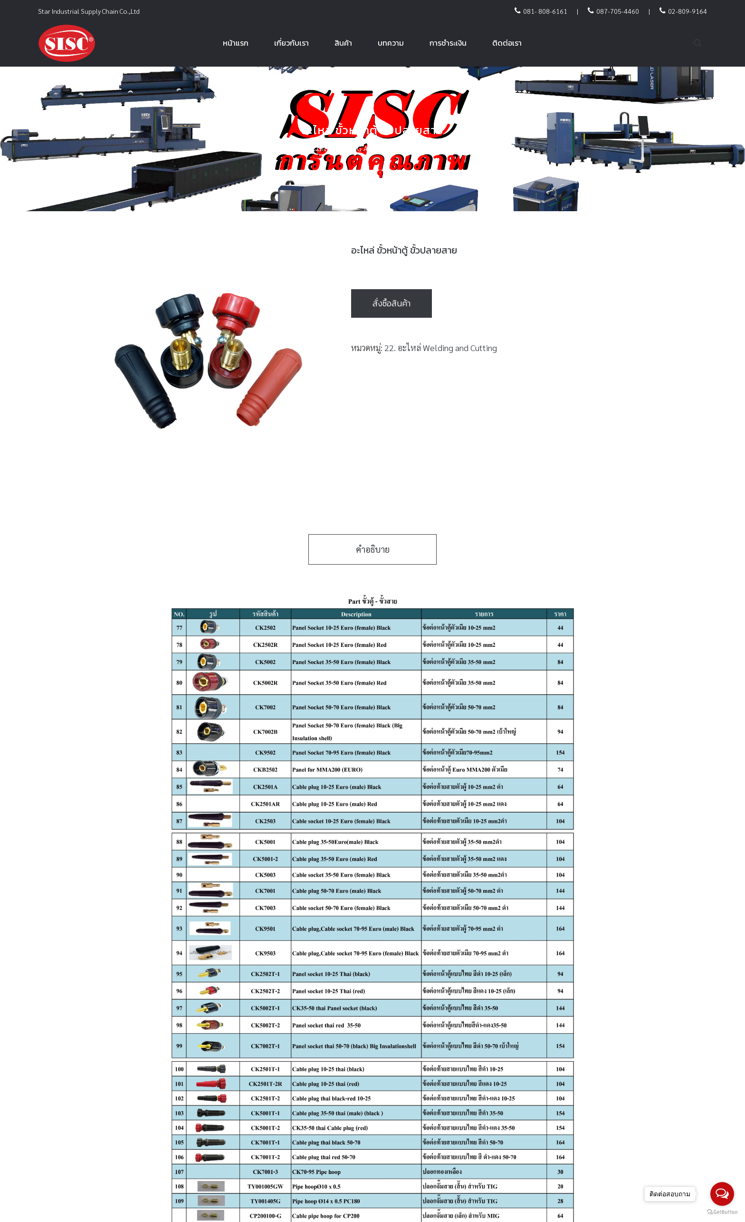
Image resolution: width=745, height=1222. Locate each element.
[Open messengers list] (722, 1194)
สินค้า (275, 148)
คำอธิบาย (373, 549)
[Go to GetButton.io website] (722, 1212)
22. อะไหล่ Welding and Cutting (352, 148)
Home (245, 148)
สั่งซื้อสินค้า (391, 303)
